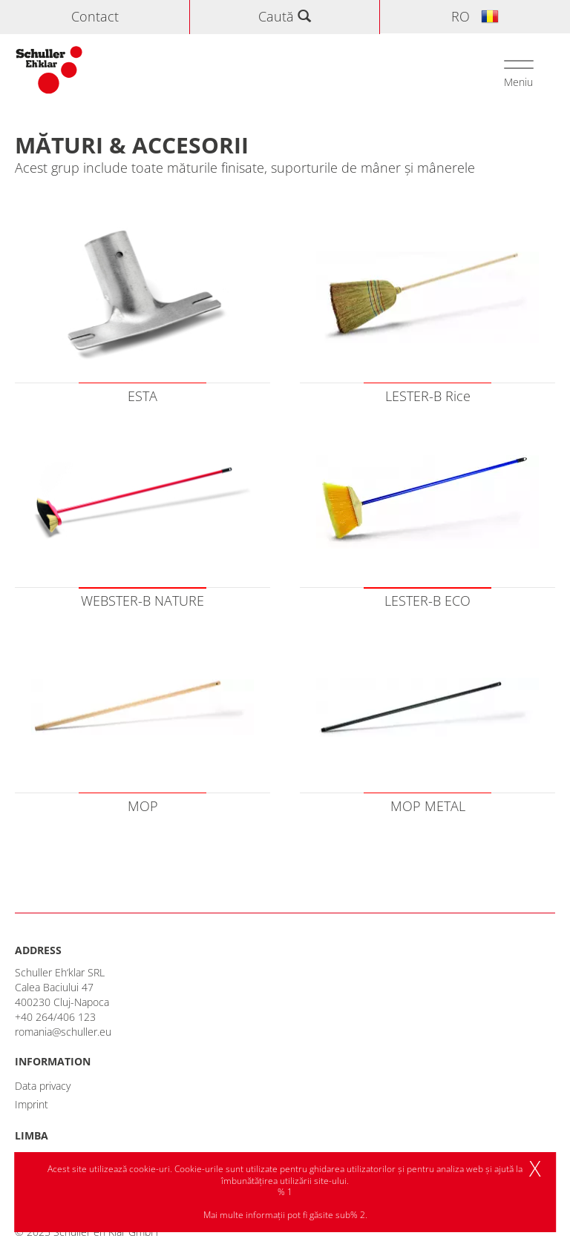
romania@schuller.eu (63, 1032)
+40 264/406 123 (55, 1017)
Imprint (31, 1104)
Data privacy (43, 1086)
